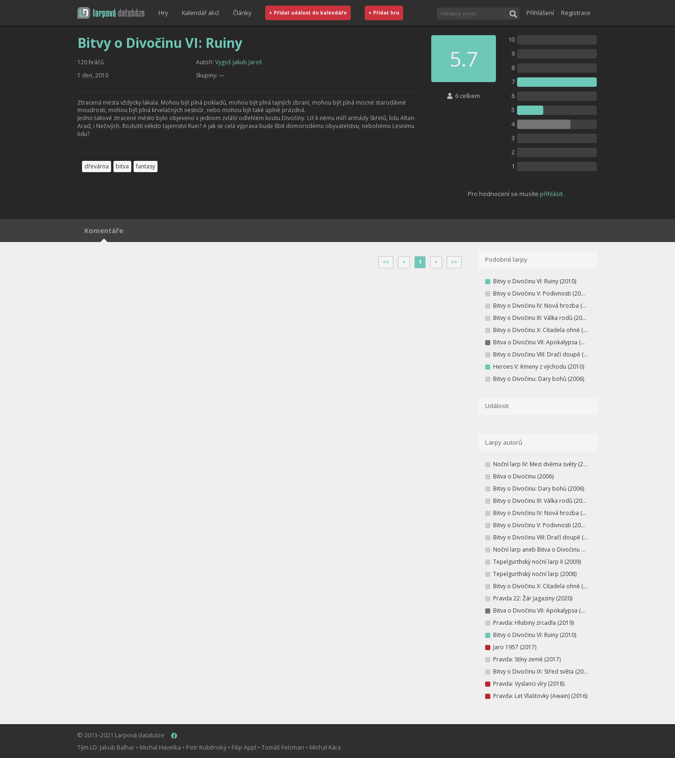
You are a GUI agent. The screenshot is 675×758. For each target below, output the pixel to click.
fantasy (145, 166)
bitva (122, 166)
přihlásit (551, 194)
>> (454, 261)
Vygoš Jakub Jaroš (238, 62)
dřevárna (96, 166)
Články (242, 12)
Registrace (576, 12)
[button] (110, 13)
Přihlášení (540, 12)
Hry (163, 12)
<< (385, 261)
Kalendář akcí (200, 12)
